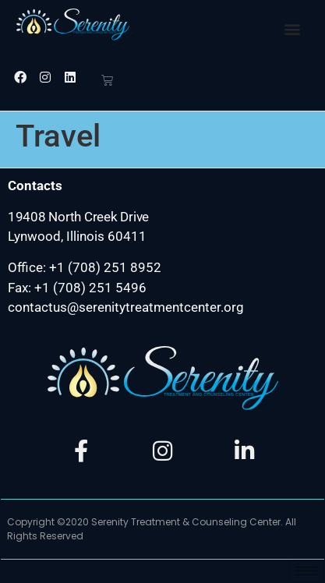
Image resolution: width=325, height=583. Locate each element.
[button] (293, 28)
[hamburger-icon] (306, 571)
